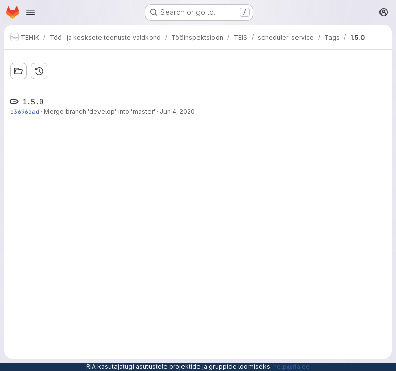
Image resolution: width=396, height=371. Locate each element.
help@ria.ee (291, 366)
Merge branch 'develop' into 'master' (99, 111)
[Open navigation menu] (30, 12)
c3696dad (24, 111)
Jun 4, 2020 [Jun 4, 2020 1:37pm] (177, 111)
